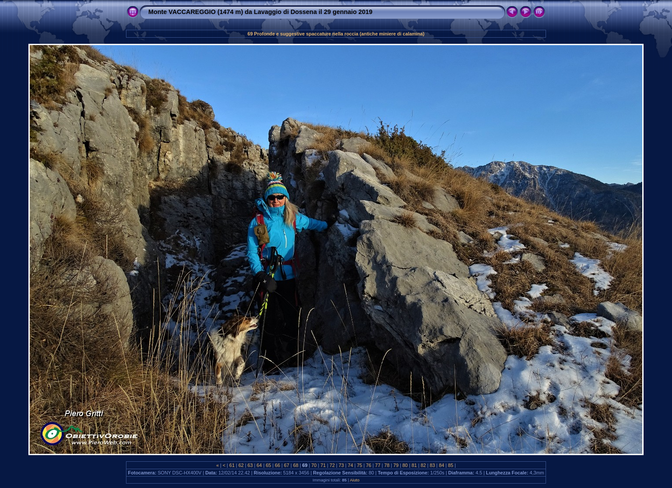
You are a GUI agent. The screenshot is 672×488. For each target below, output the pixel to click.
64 (259, 465)
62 (241, 465)
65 (268, 465)
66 (277, 465)
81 (414, 465)
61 (232, 465)
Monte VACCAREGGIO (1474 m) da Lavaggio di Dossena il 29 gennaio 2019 (260, 11)
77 (378, 465)
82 (423, 465)
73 (341, 465)
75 (360, 465)
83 (432, 465)
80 (405, 465)
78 (387, 465)
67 (286, 465)
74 (350, 465)
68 (296, 465)
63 (250, 465)
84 (441, 465)
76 (369, 465)
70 (314, 465)
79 (396, 465)
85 (451, 465)
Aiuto (355, 479)
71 (323, 465)
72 (332, 465)
